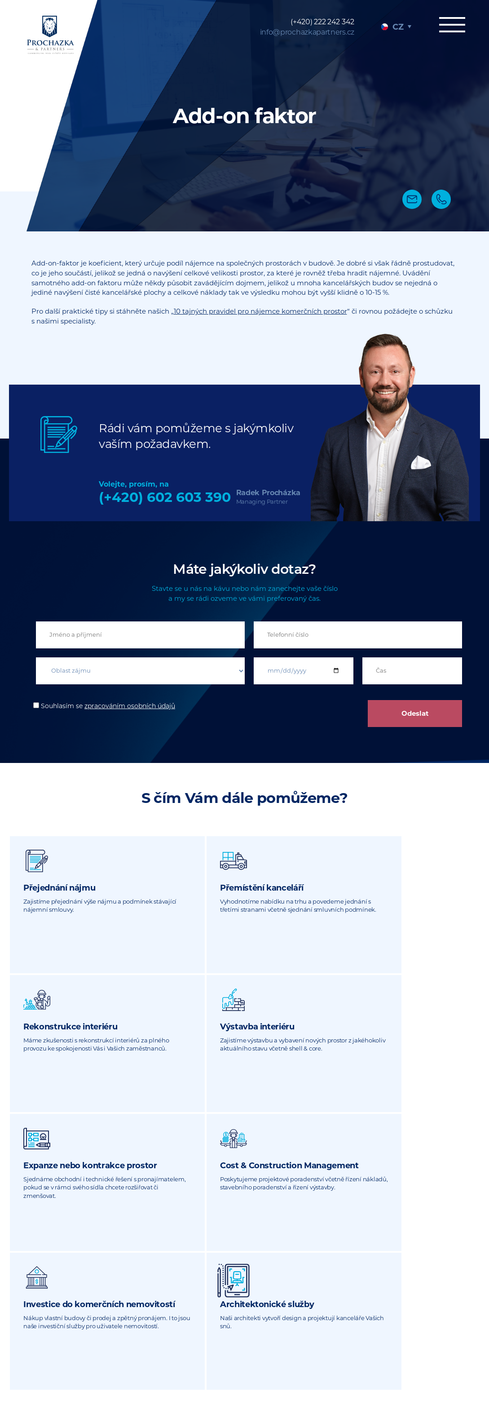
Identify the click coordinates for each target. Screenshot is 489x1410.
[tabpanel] (244, 115)
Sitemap (336, 1362)
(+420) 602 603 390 (165, 497)
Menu (448, 25)
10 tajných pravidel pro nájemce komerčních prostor (260, 311)
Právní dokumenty (387, 1362)
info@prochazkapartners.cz (307, 32)
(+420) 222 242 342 (322, 22)
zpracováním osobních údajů (129, 706)
